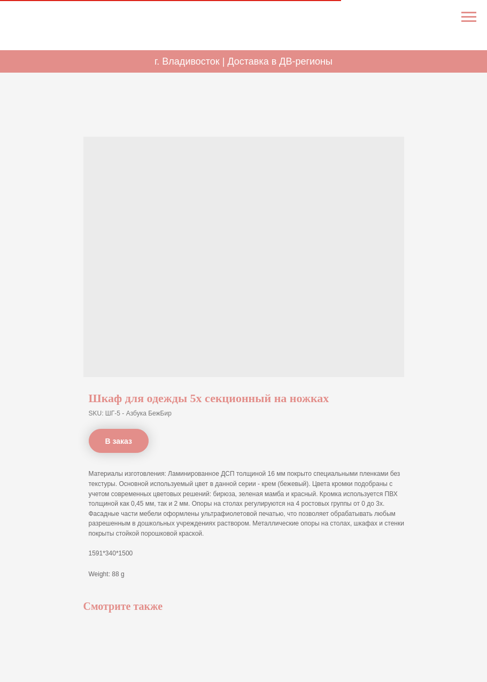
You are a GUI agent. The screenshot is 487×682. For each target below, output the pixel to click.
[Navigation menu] (468, 17)
